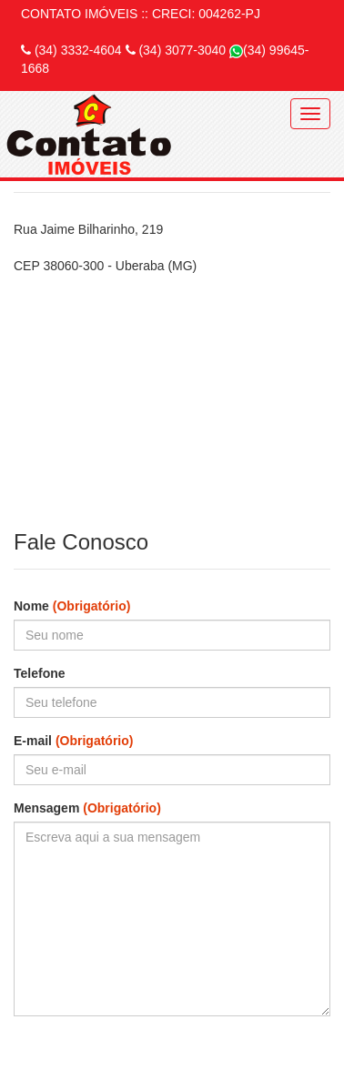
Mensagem (87, 808)
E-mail (73, 740)
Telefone (40, 673)
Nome (72, 606)
